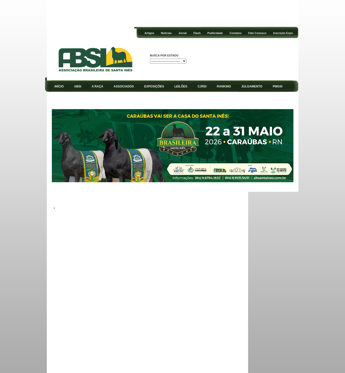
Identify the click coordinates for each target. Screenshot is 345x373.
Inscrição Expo (283, 33)
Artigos (149, 33)
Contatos (235, 33)
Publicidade (215, 33)
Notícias (166, 33)
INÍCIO (59, 86)
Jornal (182, 33)
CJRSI (202, 86)
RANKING (224, 86)
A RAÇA (97, 86)
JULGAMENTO (251, 86)
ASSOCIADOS (123, 86)
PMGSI (278, 86)
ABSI (77, 86)
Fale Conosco (257, 33)
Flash (197, 33)
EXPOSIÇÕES (154, 86)
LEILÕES (180, 86)
